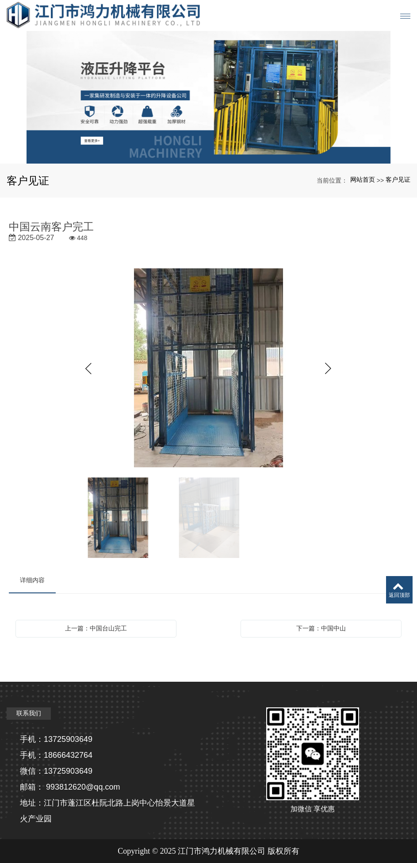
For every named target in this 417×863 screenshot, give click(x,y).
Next (329, 369)
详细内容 (32, 580)
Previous (89, 369)
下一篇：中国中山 (321, 628)
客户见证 (398, 179)
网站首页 (362, 179)
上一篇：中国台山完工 (96, 628)
